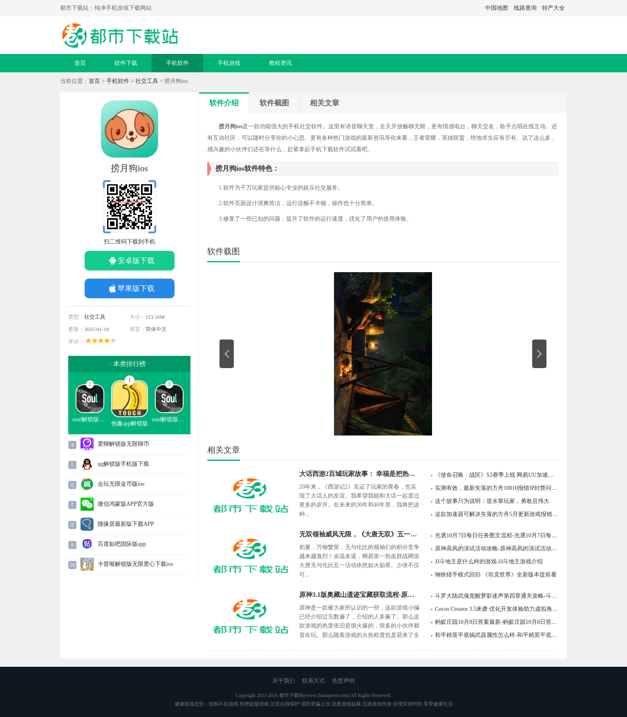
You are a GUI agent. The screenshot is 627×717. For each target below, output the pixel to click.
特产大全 (553, 8)
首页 (80, 63)
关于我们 (283, 681)
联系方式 (313, 681)
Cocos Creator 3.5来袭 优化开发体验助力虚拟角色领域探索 (497, 609)
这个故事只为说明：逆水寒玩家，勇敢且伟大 (492, 501)
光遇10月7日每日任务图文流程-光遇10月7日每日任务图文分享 (497, 535)
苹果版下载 (136, 288)
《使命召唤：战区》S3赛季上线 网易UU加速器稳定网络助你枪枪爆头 (497, 475)
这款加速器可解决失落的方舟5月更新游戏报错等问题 (497, 514)
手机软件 (177, 63)
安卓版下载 (136, 261)
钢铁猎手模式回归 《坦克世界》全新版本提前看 (496, 575)
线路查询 (525, 8)
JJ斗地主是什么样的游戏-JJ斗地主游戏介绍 (489, 561)
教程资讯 (280, 63)
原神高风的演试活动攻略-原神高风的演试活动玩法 (497, 548)
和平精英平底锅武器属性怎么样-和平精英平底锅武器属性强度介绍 (497, 635)
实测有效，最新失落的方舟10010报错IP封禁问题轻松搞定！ (497, 488)
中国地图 (496, 8)
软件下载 (125, 63)
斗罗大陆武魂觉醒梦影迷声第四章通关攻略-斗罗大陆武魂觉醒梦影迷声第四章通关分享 (497, 596)
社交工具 (146, 81)
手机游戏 (228, 63)
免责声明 (343, 681)
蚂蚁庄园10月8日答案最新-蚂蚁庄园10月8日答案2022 (497, 622)
